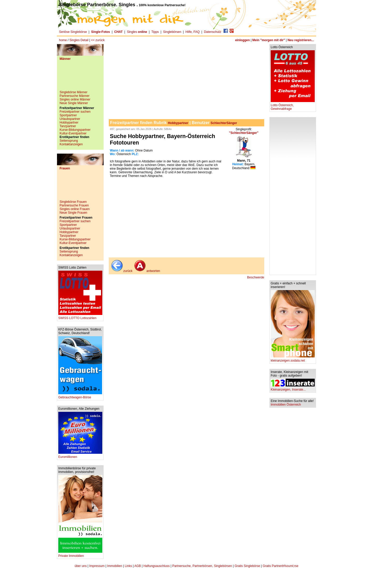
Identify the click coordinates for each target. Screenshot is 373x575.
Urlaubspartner (70, 119)
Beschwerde (255, 277)
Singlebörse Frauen (73, 202)
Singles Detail (78, 40)
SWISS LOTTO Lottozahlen (80, 316)
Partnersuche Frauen (74, 205)
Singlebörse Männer (73, 92)
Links (128, 566)
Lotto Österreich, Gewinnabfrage (293, 105)
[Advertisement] (80, 77)
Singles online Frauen (75, 209)
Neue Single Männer (74, 103)
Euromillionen (80, 455)
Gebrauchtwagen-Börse (80, 396)
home (63, 40)
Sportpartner (68, 115)
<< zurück (98, 40)
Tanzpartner (68, 126)
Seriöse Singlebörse (73, 32)
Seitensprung (69, 140)
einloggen (242, 40)
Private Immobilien (80, 554)
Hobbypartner (69, 122)
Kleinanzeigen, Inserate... (293, 388)
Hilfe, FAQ (192, 32)
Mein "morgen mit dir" (268, 40)
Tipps (155, 32)
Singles (137, 32)
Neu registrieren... (301, 40)
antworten (146, 271)
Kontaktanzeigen (71, 144)
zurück (121, 271)
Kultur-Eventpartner (73, 133)
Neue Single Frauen (73, 212)
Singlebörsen (172, 32)
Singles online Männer (75, 99)
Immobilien (114, 566)
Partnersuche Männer (74, 96)
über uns (81, 566)
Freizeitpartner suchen (75, 111)
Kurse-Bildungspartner (75, 130)
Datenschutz (212, 32)
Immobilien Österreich (286, 404)
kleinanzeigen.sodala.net (293, 359)
